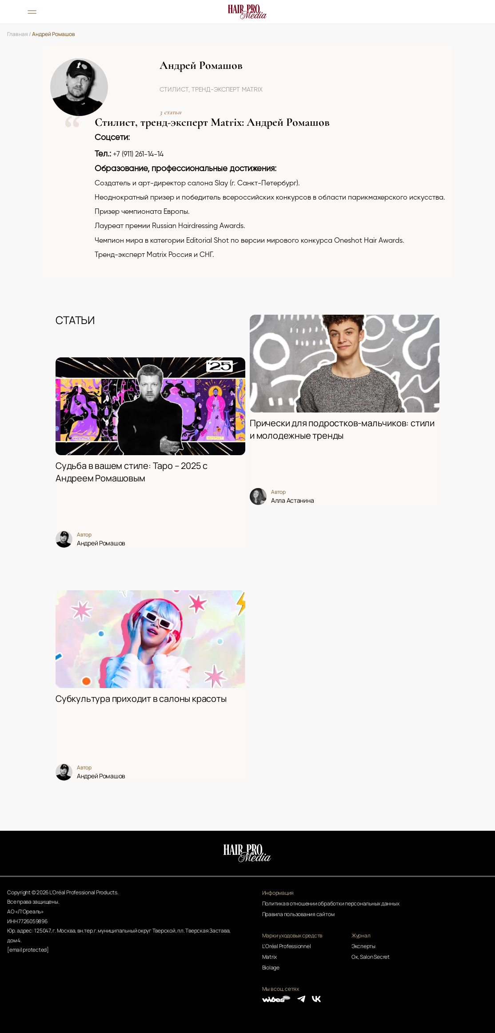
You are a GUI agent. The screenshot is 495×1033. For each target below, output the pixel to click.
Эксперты (363, 946)
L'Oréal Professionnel (286, 946)
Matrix (269, 957)
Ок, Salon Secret (370, 957)
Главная (17, 34)
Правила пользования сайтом (298, 914)
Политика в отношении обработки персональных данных (330, 903)
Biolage (270, 967)
